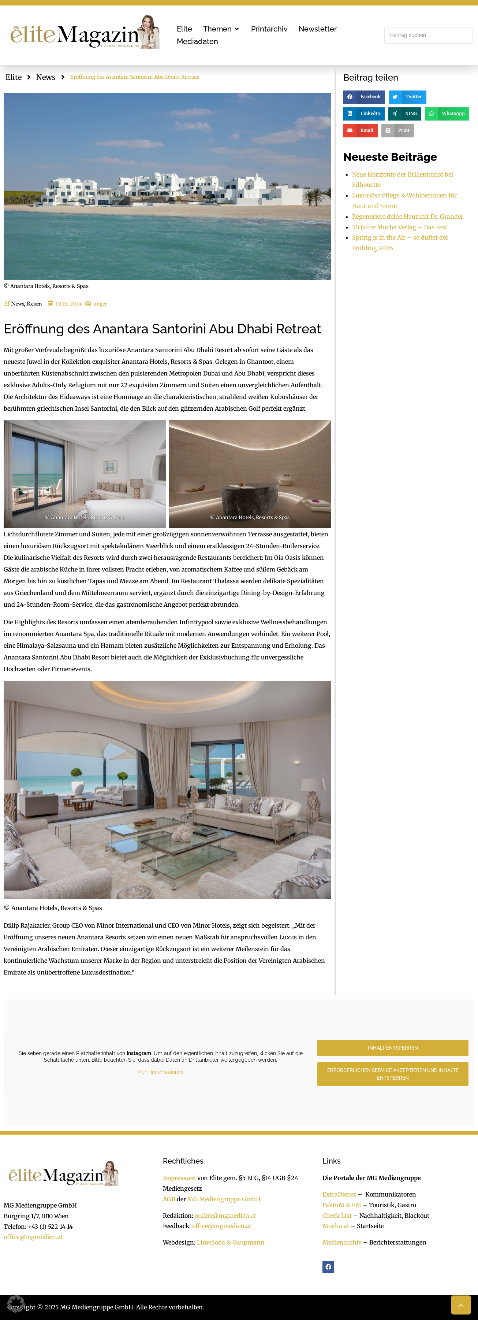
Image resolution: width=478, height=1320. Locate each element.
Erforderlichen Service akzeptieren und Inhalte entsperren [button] (393, 1074)
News (46, 77)
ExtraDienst (339, 1194)
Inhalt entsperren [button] (393, 1048)
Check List (337, 1215)
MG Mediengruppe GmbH (224, 1199)
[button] (221, 28)
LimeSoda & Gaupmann (231, 1242)
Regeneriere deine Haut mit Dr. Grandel (407, 216)
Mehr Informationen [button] (160, 1072)
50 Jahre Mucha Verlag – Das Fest (399, 227)
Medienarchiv (342, 1242)
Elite (13, 77)
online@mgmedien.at (225, 1215)
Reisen (34, 303)
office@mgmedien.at (33, 1236)
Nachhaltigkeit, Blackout (390, 1215)
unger (100, 303)
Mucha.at (335, 1226)
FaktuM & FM (341, 1205)
